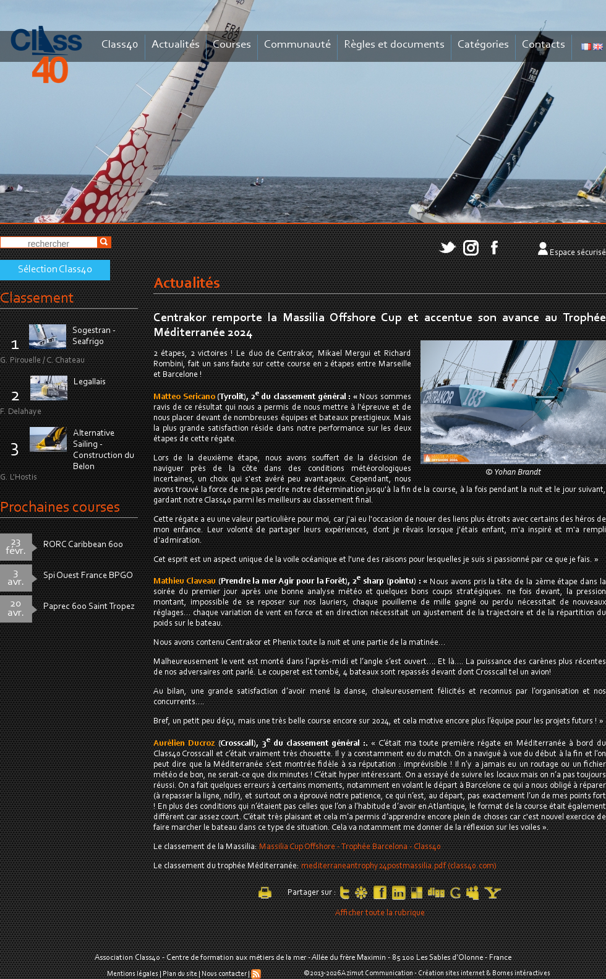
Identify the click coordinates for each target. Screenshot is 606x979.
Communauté (297, 45)
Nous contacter (224, 974)
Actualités (176, 45)
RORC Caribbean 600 (83, 545)
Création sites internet (451, 973)
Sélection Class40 (55, 270)
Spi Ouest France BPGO (88, 575)
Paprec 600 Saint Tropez (89, 606)
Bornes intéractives (521, 973)
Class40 (120, 45)
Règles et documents (394, 45)
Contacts (543, 45)
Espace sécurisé (578, 253)
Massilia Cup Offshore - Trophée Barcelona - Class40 (350, 847)
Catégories (483, 45)
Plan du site (180, 974)
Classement (37, 298)
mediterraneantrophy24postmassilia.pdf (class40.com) (399, 866)
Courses (232, 45)
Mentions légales (132, 974)
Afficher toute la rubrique (380, 913)
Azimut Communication (377, 973)
